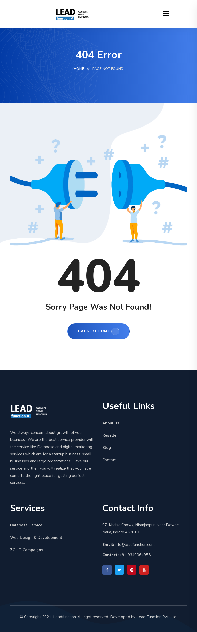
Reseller (110, 435)
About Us (110, 423)
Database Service (26, 525)
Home (79, 68)
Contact (109, 459)
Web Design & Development (36, 537)
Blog (106, 447)
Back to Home (98, 331)
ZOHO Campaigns (26, 549)
